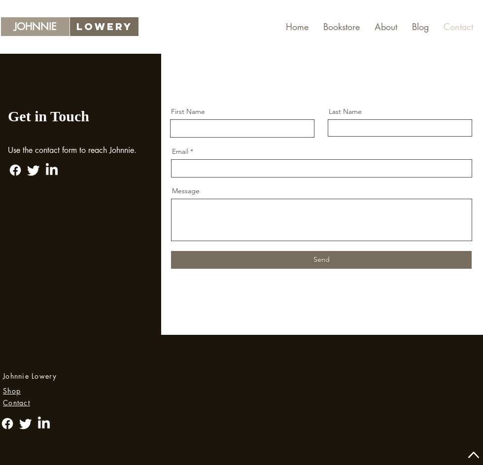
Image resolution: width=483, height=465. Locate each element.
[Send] (321, 260)
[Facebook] (15, 170)
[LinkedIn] (51, 170)
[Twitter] (33, 170)
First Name (188, 111)
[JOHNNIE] (35, 26)
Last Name (345, 111)
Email (180, 151)
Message (186, 190)
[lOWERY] (104, 26)
